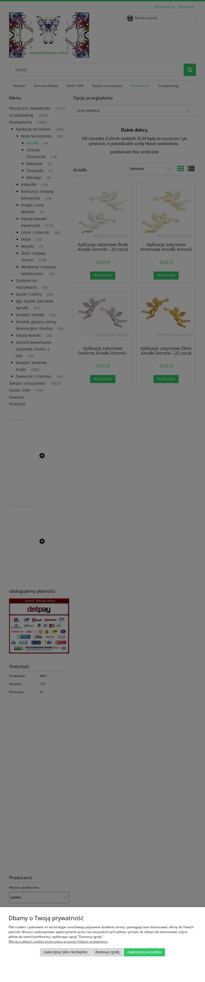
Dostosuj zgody (107, 952)
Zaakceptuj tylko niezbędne (65, 952)
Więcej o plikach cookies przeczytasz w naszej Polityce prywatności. (58, 941)
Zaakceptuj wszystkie (144, 952)
